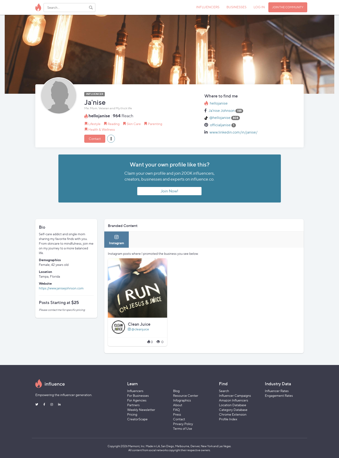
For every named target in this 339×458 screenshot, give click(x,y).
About (177, 405)
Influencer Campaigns (235, 395)
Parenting (155, 124)
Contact (95, 139)
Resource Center (185, 395)
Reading (114, 124)
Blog (176, 391)
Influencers (135, 391)
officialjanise (220, 125)
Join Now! (169, 191)
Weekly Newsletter (141, 410)
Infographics (182, 400)
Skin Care (134, 124)
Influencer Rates (277, 391)
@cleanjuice (138, 329)
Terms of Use (182, 428)
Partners (133, 405)
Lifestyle (94, 124)
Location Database (232, 405)
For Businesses (138, 395)
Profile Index (228, 419)
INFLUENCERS (207, 7)
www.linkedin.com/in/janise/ (234, 132)
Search (224, 391)
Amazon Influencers (233, 400)
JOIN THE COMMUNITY (287, 7)
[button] (111, 139)
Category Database (233, 410)
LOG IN (259, 7)
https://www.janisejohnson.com (61, 288)
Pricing (132, 414)
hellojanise (219, 103)
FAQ (176, 410)
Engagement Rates (279, 395)
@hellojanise (219, 117)
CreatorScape (137, 419)
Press (177, 414)
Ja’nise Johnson (222, 110)
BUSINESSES (236, 7)
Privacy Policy (183, 424)
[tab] (116, 239)
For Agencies (136, 400)
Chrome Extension (232, 414)
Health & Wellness (101, 129)
